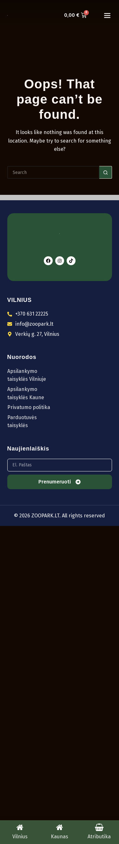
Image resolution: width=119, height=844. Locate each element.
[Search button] (105, 172)
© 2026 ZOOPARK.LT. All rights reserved (59, 516)
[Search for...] (53, 172)
